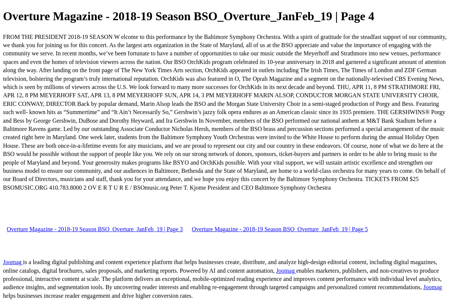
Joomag (13, 262)
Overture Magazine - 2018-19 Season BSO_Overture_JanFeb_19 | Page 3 (95, 229)
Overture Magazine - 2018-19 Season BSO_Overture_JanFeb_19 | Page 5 (280, 229)
